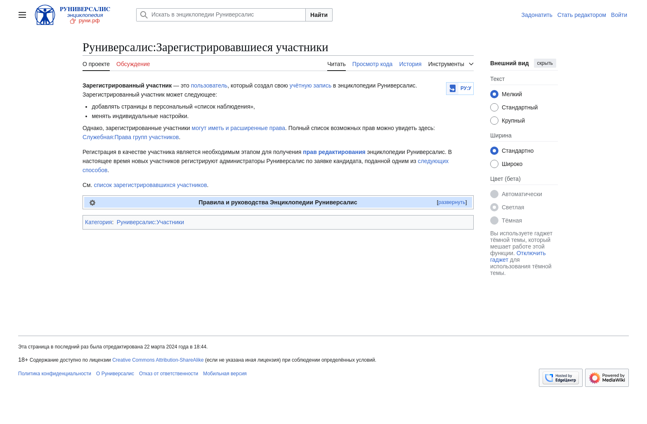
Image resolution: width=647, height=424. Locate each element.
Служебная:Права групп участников (131, 137)
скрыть (545, 63)
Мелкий (512, 94)
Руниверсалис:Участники (150, 222)
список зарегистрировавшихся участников (150, 185)
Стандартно (518, 150)
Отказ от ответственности (168, 374)
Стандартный (520, 107)
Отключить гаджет (517, 256)
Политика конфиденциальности (54, 374)
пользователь (209, 85)
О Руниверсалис (115, 374)
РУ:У (465, 88)
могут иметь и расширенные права (239, 128)
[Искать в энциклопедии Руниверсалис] (221, 14)
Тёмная (512, 220)
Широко (512, 164)
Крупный (513, 120)
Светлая (513, 207)
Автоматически (522, 194)
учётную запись (311, 85)
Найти (319, 15)
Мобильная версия (225, 374)
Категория (98, 222)
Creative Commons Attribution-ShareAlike (157, 360)
